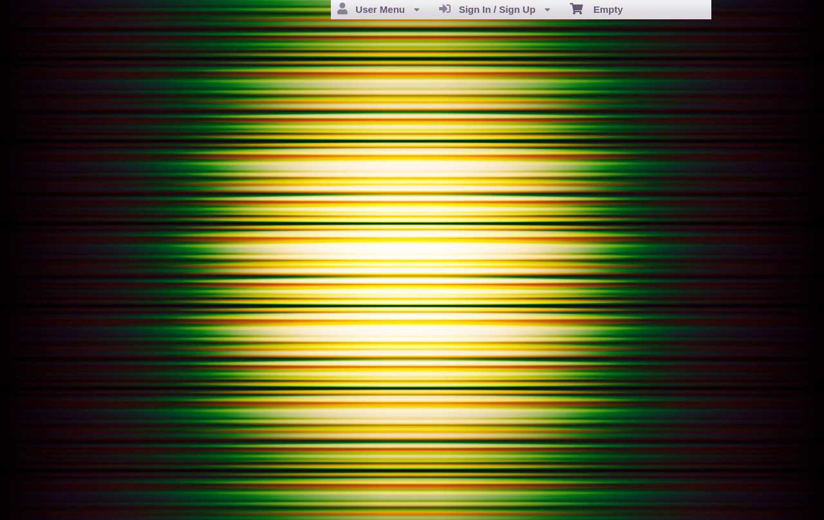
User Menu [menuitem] (378, 9)
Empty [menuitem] (596, 8)
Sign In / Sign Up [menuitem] (494, 9)
